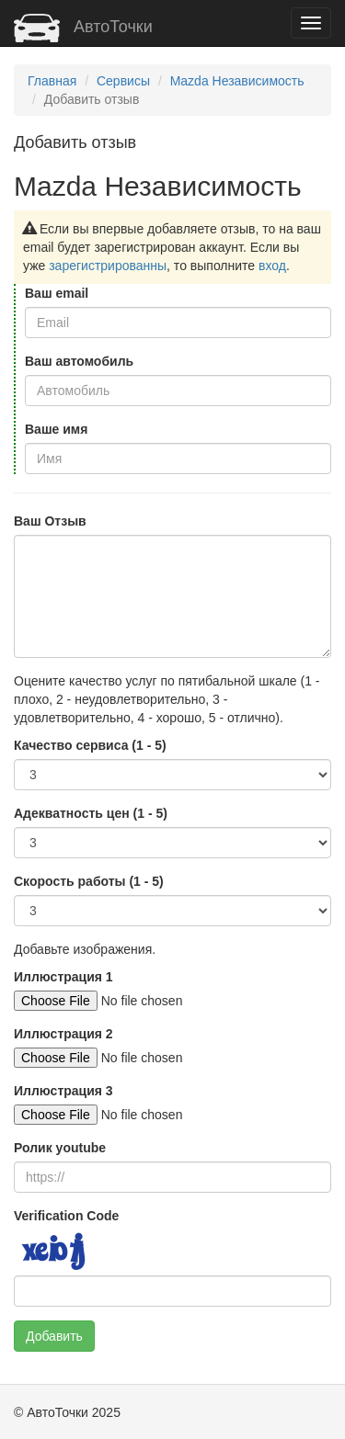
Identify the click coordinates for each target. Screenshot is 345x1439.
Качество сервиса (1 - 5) (90, 745)
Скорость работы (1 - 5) (89, 881)
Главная (52, 81)
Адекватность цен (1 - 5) (90, 813)
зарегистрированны (108, 265)
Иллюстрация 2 (63, 1033)
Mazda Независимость (237, 81)
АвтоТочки (83, 26)
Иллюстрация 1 (63, 976)
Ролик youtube (60, 1147)
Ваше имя (56, 429)
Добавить (54, 1336)
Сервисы (123, 81)
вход (272, 265)
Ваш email (56, 293)
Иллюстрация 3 (63, 1090)
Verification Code (66, 1215)
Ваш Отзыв (50, 521)
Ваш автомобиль (79, 361)
